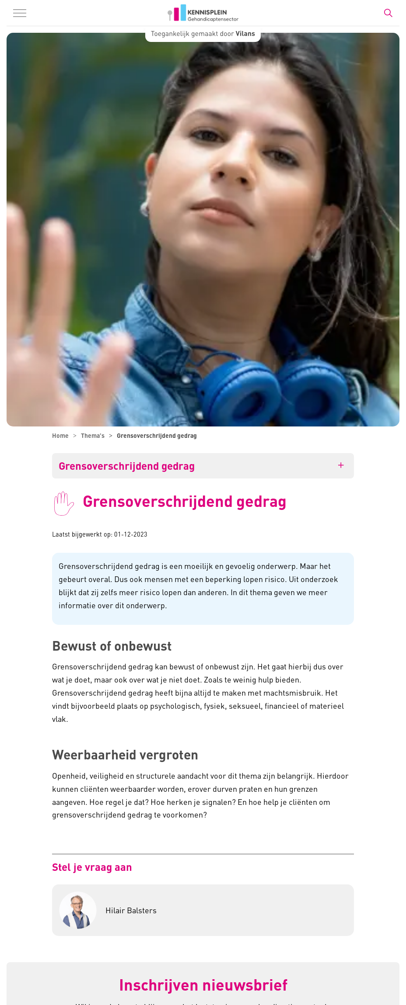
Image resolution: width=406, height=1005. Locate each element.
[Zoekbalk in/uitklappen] (388, 13)
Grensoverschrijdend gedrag (127, 466)
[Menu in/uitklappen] (20, 13)
